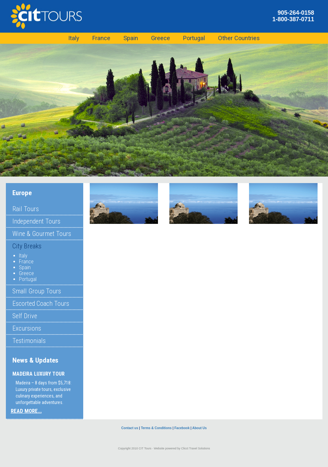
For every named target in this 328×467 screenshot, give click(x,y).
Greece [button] (160, 38)
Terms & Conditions (156, 428)
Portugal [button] (194, 38)
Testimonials (29, 340)
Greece (26, 273)
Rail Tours (25, 208)
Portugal (28, 279)
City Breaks (26, 246)
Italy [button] (73, 38)
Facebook (182, 428)
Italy (23, 256)
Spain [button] (130, 38)
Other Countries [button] (239, 38)
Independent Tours (36, 221)
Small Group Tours (36, 291)
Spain (25, 267)
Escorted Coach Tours (40, 303)
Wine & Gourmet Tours (41, 233)
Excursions (26, 328)
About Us (199, 428)
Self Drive (24, 316)
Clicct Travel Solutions (195, 448)
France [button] (101, 38)
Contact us (129, 428)
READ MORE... (26, 411)
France (26, 261)
